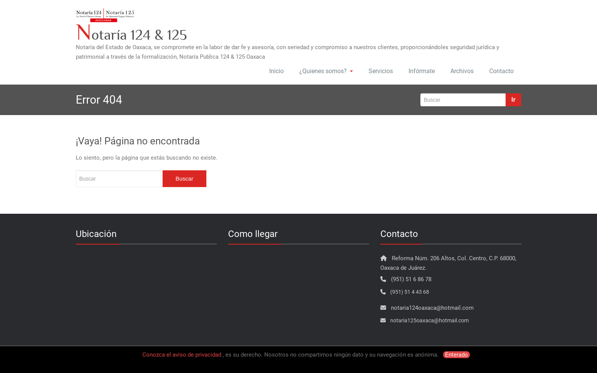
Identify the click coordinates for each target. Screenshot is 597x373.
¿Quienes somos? (326, 71)
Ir (513, 99)
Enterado (456, 354)
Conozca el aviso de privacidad (181, 354)
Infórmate (422, 71)
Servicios (381, 71)
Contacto (501, 71)
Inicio (276, 71)
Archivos (462, 71)
